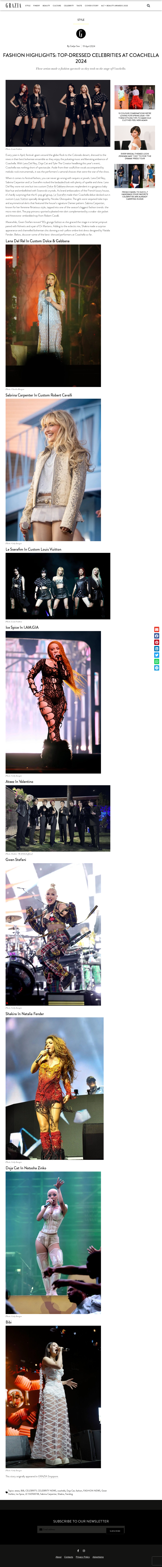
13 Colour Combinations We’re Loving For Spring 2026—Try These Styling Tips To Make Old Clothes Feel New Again (134, 117)
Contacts (68, 1557)
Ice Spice (20, 1494)
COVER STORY (91, 5)
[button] (148, 5)
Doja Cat (71, 1490)
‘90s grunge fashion (51, 222)
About (58, 1557)
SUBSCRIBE (115, 1529)
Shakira (61, 1494)
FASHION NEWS (91, 1490)
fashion (79, 1490)
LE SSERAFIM (32, 1494)
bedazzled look (62, 182)
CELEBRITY (69, 5)
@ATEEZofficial (25, 854)
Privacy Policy (83, 1557)
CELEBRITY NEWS (47, 1490)
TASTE (79, 5)
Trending (69, 1494)
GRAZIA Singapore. (48, 1476)
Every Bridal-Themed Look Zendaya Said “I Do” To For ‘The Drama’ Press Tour (135, 156)
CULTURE (57, 5)
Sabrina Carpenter (94, 203)
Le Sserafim (59, 195)
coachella (61, 1490)
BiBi (22, 1490)
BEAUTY (46, 5)
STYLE (28, 5)
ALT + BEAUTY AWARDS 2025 (114, 5)
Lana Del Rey (30, 163)
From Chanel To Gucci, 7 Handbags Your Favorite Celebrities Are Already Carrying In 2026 (135, 195)
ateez (17, 1490)
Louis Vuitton (21, 199)
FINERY (36, 5)
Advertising (98, 1557)
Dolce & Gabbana (56, 186)
